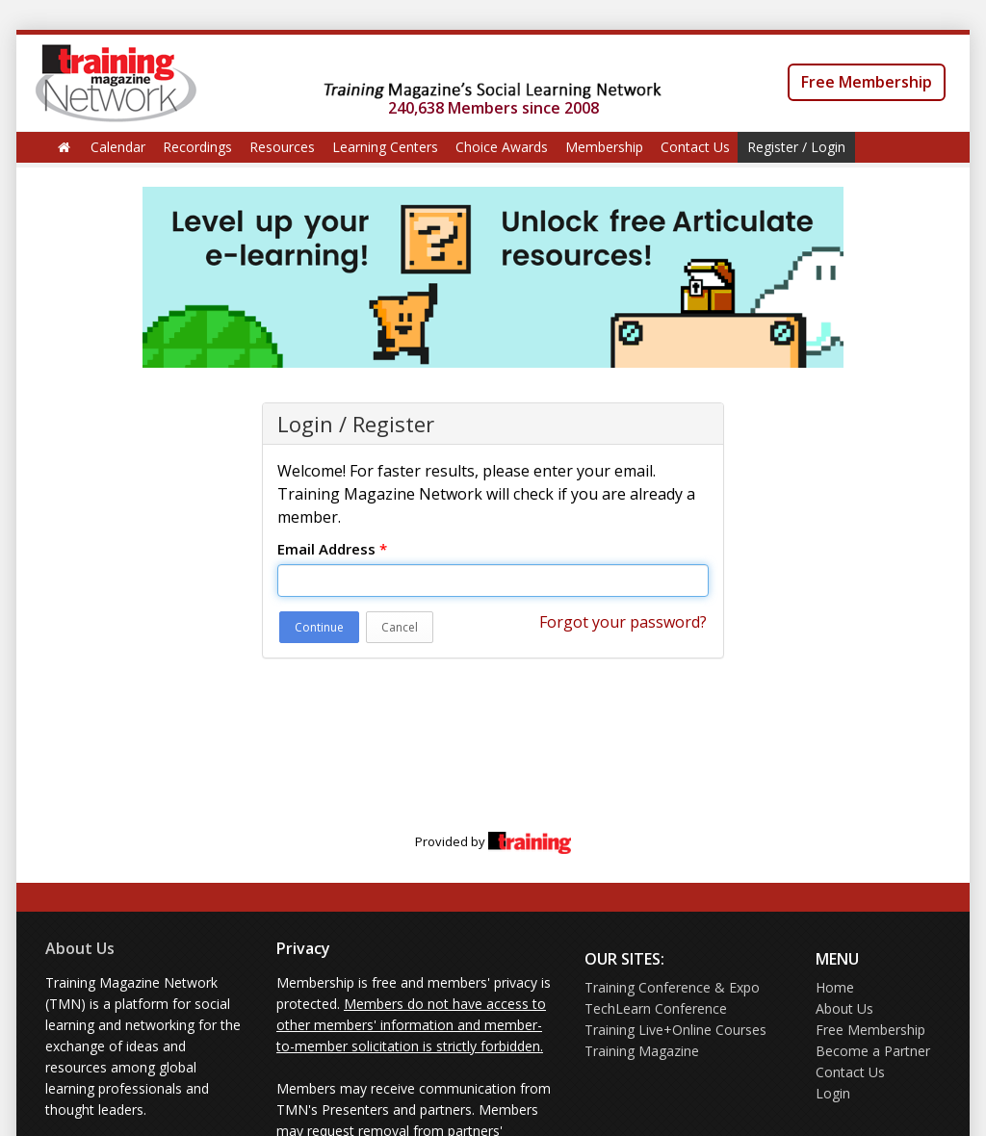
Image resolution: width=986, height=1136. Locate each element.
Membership (604, 147)
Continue (319, 627)
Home (835, 987)
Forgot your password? (623, 622)
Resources (282, 147)
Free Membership (866, 81)
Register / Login (796, 147)
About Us (80, 948)
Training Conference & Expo (672, 987)
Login (833, 1093)
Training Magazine (641, 1051)
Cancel (399, 627)
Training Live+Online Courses (675, 1029)
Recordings (197, 147)
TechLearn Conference (655, 1008)
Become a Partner (873, 1051)
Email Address (332, 548)
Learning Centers (385, 147)
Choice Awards (501, 147)
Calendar (118, 147)
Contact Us (695, 147)
